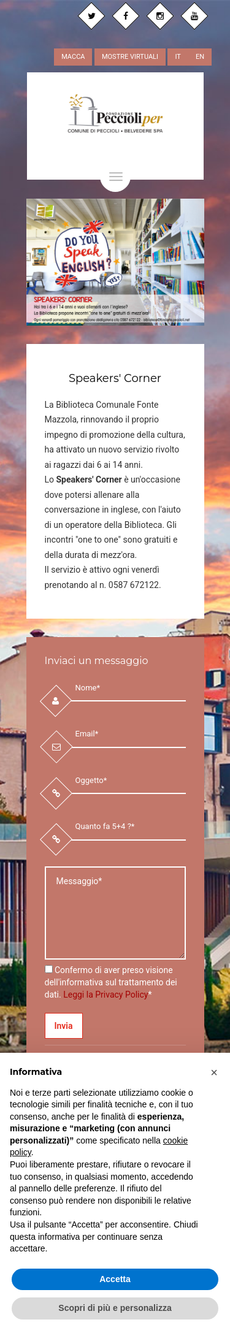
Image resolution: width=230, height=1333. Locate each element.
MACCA (73, 57)
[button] (214, 1072)
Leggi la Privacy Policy (105, 994)
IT (177, 57)
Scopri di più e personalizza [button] (114, 1308)
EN (200, 57)
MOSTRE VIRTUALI (130, 57)
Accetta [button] (115, 1279)
